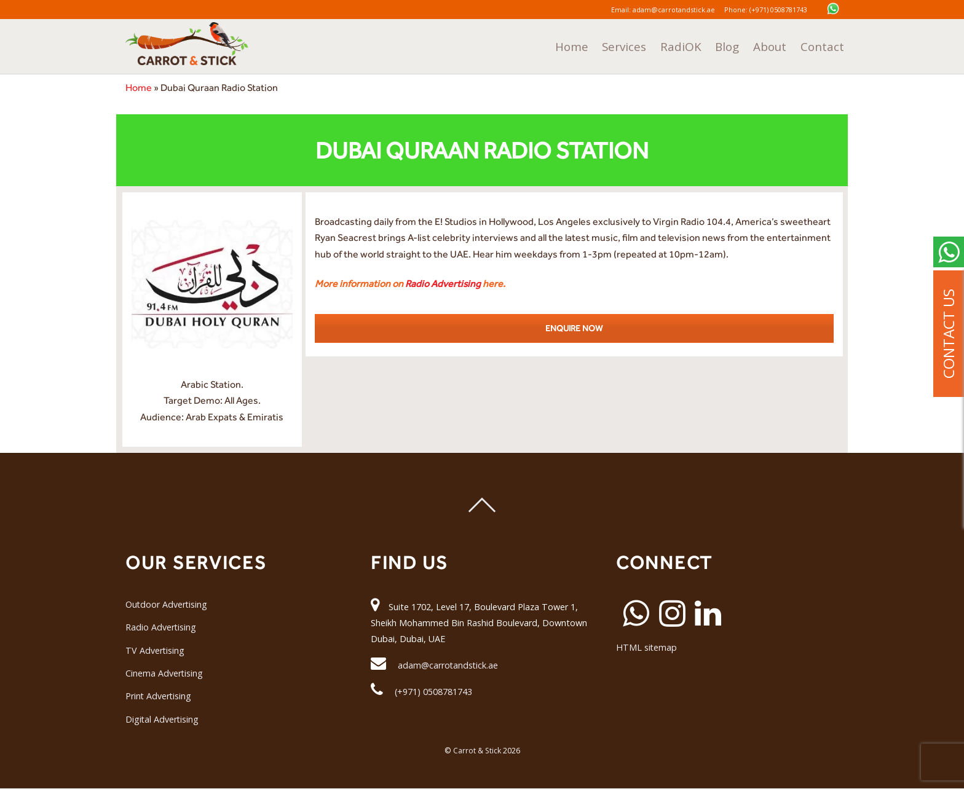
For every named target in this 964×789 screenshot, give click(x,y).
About (779, 45)
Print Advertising (158, 696)
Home (607, 45)
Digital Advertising (162, 719)
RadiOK (702, 45)
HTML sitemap (647, 647)
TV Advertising (155, 650)
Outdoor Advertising (166, 604)
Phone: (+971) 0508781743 (771, 9)
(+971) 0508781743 (434, 691)
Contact (825, 45)
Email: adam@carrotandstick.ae (657, 9)
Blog (742, 45)
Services (654, 45)
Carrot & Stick (477, 750)
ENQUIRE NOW (573, 328)
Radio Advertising (443, 283)
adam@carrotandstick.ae (448, 665)
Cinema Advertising (164, 673)
